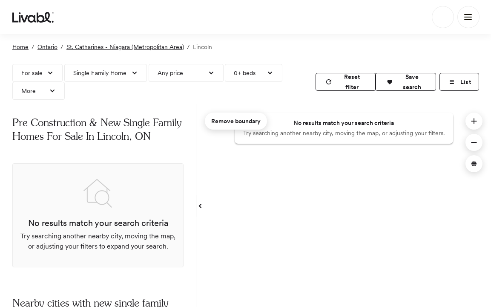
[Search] (443, 17)
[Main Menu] (468, 17)
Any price (171, 73)
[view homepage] (33, 17)
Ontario (47, 46)
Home (20, 46)
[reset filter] (346, 81)
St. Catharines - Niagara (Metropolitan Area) (125, 46)
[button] (406, 81)
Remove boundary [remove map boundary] (236, 121)
